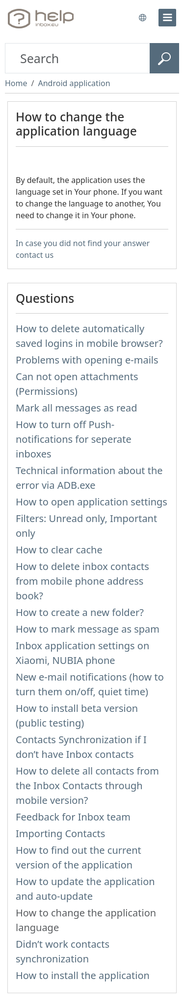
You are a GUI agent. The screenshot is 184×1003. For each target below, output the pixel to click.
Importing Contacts (60, 833)
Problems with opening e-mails (87, 359)
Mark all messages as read (76, 407)
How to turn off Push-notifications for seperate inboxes (73, 439)
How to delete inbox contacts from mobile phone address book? (82, 581)
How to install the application (83, 975)
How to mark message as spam (87, 629)
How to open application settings (91, 501)
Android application (74, 83)
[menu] (167, 17)
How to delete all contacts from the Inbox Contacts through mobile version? (87, 785)
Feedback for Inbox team (73, 816)
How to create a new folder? (80, 612)
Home (16, 83)
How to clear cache (59, 549)
